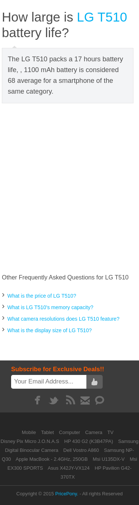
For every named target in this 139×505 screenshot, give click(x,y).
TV (110, 432)
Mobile (29, 432)
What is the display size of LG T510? (49, 330)
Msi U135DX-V (109, 459)
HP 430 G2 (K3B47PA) (88, 441)
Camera (94, 432)
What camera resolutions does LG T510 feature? (63, 319)
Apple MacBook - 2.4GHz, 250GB (51, 459)
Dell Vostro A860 (81, 450)
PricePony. (66, 493)
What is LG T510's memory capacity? (50, 307)
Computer (70, 432)
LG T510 (102, 17)
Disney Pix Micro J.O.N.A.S (29, 441)
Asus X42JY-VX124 (69, 468)
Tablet (48, 432)
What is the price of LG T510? (41, 296)
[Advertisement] (69, 188)
